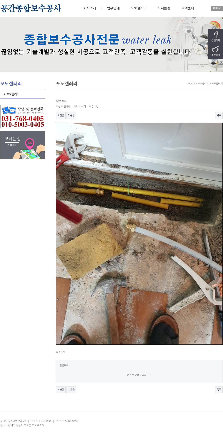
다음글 (71, 115)
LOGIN (216, 8)
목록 (219, 115)
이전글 (60, 115)
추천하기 (215, 36)
